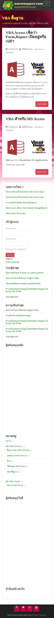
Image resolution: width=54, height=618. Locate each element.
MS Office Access (13, 446)
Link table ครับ (12, 296)
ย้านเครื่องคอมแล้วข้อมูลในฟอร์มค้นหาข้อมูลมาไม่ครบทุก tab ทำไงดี (27, 290)
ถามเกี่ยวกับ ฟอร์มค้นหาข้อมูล (18, 315)
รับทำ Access (12, 615)
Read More (41, 104)
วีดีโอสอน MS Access (16, 466)
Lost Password (12, 262)
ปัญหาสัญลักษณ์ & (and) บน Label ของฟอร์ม (25, 272)
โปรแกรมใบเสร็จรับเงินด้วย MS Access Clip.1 (25, 197)
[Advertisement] (26, 390)
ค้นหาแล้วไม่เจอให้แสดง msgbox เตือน (22, 278)
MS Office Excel (13, 481)
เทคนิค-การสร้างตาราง (17, 455)
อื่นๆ (9, 461)
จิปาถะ (8, 440)
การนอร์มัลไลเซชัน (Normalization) (21, 202)
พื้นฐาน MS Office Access (18, 450)
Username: (11, 228)
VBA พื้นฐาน (12, 471)
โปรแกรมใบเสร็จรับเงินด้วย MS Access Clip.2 (25, 191)
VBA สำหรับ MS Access (25, 119)
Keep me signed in (17, 249)
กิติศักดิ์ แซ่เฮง (27, 49)
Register (9, 258)
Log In (10, 255)
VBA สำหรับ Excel (14, 485)
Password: (11, 238)
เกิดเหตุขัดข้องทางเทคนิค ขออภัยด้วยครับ (23, 283)
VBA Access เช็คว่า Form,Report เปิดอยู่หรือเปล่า (26, 36)
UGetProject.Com (24, 615)
